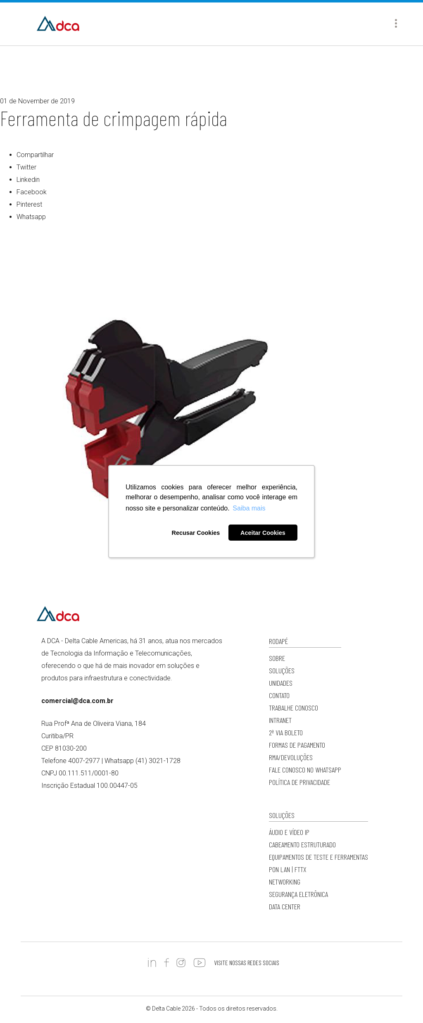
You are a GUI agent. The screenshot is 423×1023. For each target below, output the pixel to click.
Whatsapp (31, 217)
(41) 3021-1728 (158, 761)
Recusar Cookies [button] (195, 532)
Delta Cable (58, 24)
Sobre (277, 658)
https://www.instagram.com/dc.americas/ (181, 962)
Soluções (282, 670)
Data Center (284, 906)
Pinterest (29, 204)
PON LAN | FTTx (288, 869)
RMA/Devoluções (291, 757)
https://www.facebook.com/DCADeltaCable (166, 962)
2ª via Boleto (286, 732)
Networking (284, 881)
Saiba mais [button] (249, 508)
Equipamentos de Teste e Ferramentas (318, 856)
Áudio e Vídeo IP (289, 832)
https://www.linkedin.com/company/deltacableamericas (152, 962)
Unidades (280, 682)
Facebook (32, 192)
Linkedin (28, 180)
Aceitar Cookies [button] (262, 532)
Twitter (26, 167)
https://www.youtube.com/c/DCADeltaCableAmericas (199, 962)
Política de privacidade (299, 782)
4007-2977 (84, 761)
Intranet (280, 720)
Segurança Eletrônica (298, 894)
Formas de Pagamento (297, 744)
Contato (279, 695)
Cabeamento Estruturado (302, 844)
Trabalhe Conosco (293, 707)
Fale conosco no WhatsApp (305, 769)
